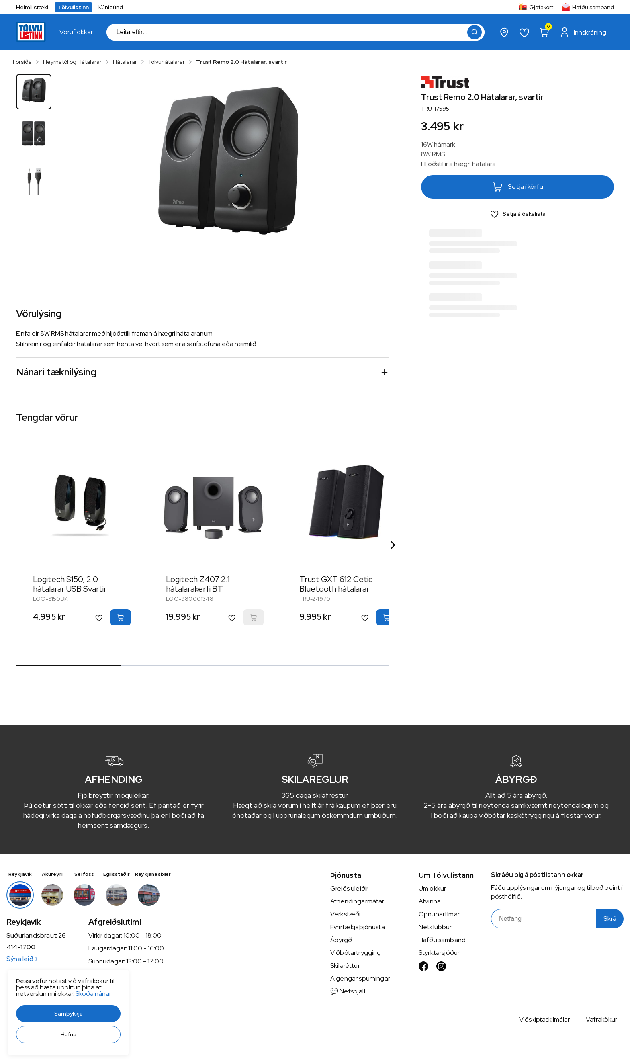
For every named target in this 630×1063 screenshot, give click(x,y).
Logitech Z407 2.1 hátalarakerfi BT (198, 584)
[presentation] (76, 32)
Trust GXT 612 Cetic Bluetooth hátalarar (335, 584)
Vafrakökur (601, 1019)
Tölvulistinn (73, 7)
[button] (68, 1013)
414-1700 (20, 947)
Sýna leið (21, 958)
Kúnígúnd (110, 7)
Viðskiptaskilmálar (544, 1019)
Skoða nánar (93, 993)
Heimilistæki (32, 7)
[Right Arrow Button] (393, 545)
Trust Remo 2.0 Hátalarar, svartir (241, 62)
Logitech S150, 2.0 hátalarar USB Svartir (69, 584)
